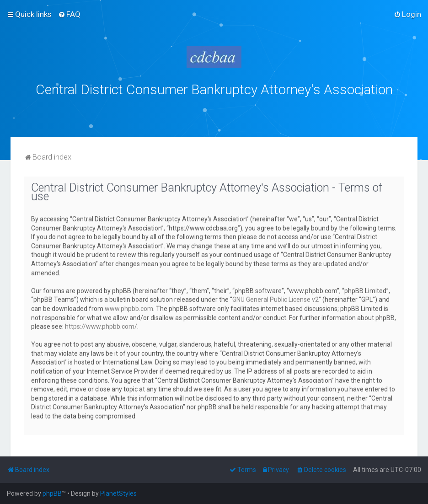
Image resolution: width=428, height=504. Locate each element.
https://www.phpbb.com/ (101, 325)
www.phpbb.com (129, 307)
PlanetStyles (118, 493)
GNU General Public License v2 (275, 298)
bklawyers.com (290, 109)
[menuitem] (69, 14)
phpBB (52, 493)
